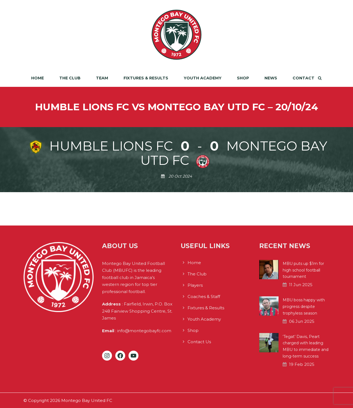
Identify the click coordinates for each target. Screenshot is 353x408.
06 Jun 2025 (301, 321)
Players (195, 285)
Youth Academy (202, 78)
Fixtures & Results (146, 78)
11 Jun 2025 (300, 284)
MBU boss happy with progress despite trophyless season (304, 306)
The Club (70, 78)
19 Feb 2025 (301, 364)
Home (37, 78)
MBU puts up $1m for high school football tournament (303, 270)
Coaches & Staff (204, 296)
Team (102, 78)
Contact (303, 78)
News (270, 78)
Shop (243, 78)
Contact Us (199, 341)
